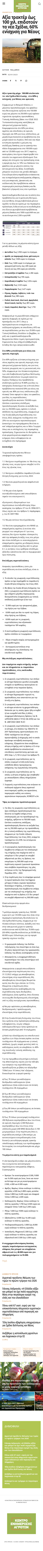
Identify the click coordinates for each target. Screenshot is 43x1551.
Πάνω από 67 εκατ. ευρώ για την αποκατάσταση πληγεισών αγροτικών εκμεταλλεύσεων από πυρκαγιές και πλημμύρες (21, 1310)
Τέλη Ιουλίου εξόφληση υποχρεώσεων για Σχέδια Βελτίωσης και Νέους (21, 1324)
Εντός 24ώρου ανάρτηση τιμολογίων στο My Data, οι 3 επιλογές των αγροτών (10, 1353)
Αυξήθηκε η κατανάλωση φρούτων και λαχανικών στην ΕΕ (20, 1335)
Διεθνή (5, 1339)
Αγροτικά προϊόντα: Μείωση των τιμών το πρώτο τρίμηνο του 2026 (19, 1279)
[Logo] (21, 1523)
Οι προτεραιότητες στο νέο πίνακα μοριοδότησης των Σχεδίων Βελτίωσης (31, 1353)
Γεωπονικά (6, 1377)
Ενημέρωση (7, 12)
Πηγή (4, 1261)
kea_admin (14, 70)
